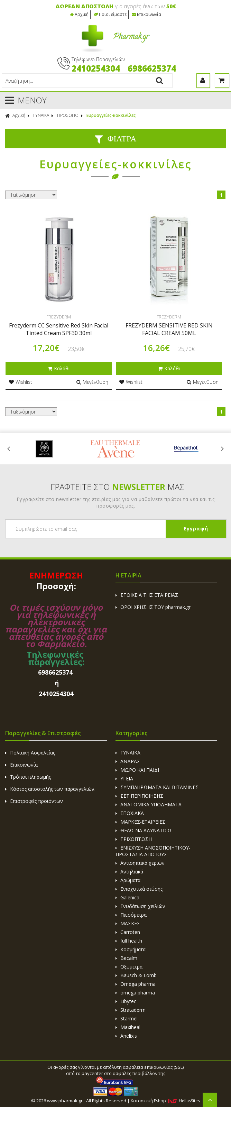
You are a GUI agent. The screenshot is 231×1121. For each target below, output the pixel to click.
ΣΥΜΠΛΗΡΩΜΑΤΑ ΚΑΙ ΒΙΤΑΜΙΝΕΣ (156, 787)
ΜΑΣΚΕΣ (127, 923)
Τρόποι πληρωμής (28, 776)
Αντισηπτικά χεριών (140, 863)
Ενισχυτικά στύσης (139, 889)
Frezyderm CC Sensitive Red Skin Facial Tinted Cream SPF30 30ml (58, 329)
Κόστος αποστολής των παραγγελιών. (50, 789)
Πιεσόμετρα (131, 914)
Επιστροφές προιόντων (34, 801)
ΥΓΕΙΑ (124, 778)
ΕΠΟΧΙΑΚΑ (129, 813)
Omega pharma (135, 984)
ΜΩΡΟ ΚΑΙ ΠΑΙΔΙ (137, 770)
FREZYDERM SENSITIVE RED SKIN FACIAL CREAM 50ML (169, 329)
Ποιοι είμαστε (110, 14)
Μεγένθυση (92, 382)
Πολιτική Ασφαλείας (30, 752)
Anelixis (126, 1035)
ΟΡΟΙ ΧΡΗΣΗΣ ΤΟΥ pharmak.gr (153, 607)
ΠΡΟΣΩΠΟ (67, 115)
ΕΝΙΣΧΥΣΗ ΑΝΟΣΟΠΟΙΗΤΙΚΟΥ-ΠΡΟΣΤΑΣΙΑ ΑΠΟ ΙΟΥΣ (153, 851)
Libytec (125, 1001)
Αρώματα (127, 880)
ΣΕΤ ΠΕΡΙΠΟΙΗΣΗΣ (139, 796)
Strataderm (130, 1010)
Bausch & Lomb (136, 975)
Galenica (127, 897)
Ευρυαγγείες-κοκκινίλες (111, 115)
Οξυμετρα (128, 966)
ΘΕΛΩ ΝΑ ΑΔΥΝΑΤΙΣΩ (143, 830)
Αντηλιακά (129, 871)
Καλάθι (59, 368)
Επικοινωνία (146, 14)
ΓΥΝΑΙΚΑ (41, 115)
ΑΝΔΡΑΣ (127, 761)
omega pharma (135, 992)
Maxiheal (127, 1027)
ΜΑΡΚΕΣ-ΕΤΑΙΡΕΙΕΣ (140, 821)
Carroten (127, 932)
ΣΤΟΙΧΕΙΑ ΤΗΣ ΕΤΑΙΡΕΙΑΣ (146, 595)
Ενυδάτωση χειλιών (140, 906)
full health (128, 940)
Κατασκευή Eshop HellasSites (165, 1101)
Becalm (126, 958)
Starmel (126, 1018)
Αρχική (79, 14)
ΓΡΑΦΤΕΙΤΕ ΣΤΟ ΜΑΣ (117, 486)
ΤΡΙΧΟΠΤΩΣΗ (133, 839)
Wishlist (20, 382)
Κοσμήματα (130, 949)
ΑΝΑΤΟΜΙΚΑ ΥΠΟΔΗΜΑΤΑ (148, 804)
